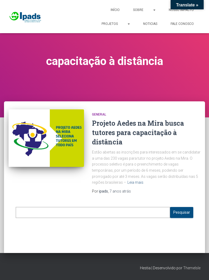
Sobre (144, 9)
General (99, 114)
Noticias (150, 24)
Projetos (116, 23)
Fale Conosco (182, 24)
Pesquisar (181, 212)
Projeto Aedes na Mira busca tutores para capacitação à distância (138, 132)
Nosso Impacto (181, 10)
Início (115, 10)
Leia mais (135, 182)
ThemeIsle (191, 268)
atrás (120, 191)
